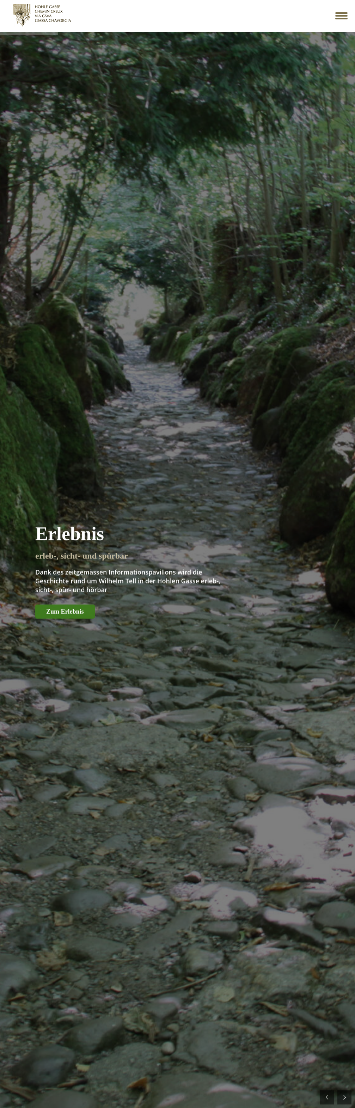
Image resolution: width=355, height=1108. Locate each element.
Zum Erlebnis (65, 621)
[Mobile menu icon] (341, 16)
